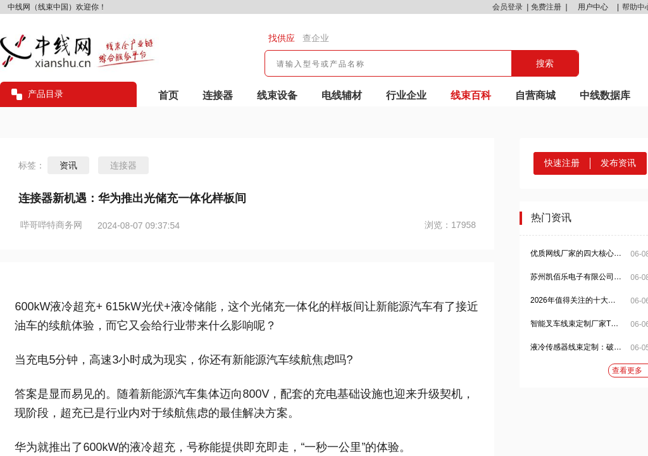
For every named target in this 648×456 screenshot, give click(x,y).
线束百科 (471, 95)
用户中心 (593, 7)
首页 (168, 95)
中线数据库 (605, 95)
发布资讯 (618, 163)
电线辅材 (341, 95)
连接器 (217, 95)
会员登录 (507, 7)
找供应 (281, 38)
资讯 (68, 165)
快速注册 (562, 163)
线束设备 (277, 95)
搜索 (545, 63)
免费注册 (546, 7)
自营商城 (535, 95)
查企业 (315, 38)
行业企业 (406, 95)
